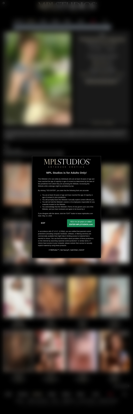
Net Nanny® (64, 250)
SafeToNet (74, 250)
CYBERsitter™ (54, 250)
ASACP (81, 250)
